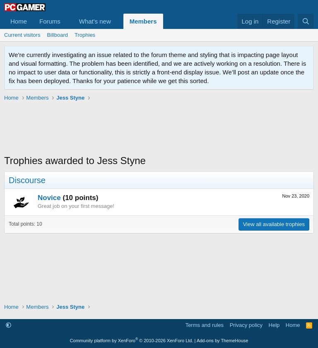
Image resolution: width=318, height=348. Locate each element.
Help (274, 325)
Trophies (85, 35)
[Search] (306, 21)
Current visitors (22, 35)
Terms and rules (205, 325)
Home (18, 21)
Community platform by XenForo (131, 340)
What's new (95, 21)
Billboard (57, 35)
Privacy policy (246, 325)
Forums (49, 21)
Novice (49, 198)
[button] (67, 21)
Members (143, 21)
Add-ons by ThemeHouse (222, 340)
